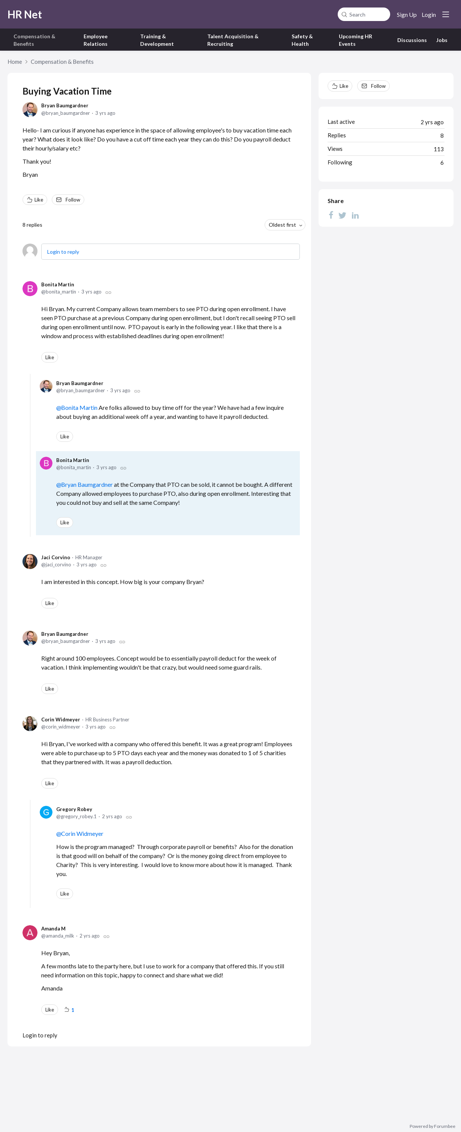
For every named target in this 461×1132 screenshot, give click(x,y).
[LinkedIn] (355, 214)
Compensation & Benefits (62, 61)
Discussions (412, 40)
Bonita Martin (57, 284)
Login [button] (429, 14)
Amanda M (53, 929)
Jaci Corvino (55, 557)
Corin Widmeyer (60, 720)
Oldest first (282, 224)
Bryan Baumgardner (64, 105)
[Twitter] (342, 214)
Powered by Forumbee (432, 1126)
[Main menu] (445, 14)
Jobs (442, 40)
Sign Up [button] (407, 14)
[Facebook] (331, 214)
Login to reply (63, 251)
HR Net (24, 14)
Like (38, 200)
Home (14, 61)
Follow (73, 200)
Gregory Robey (74, 809)
